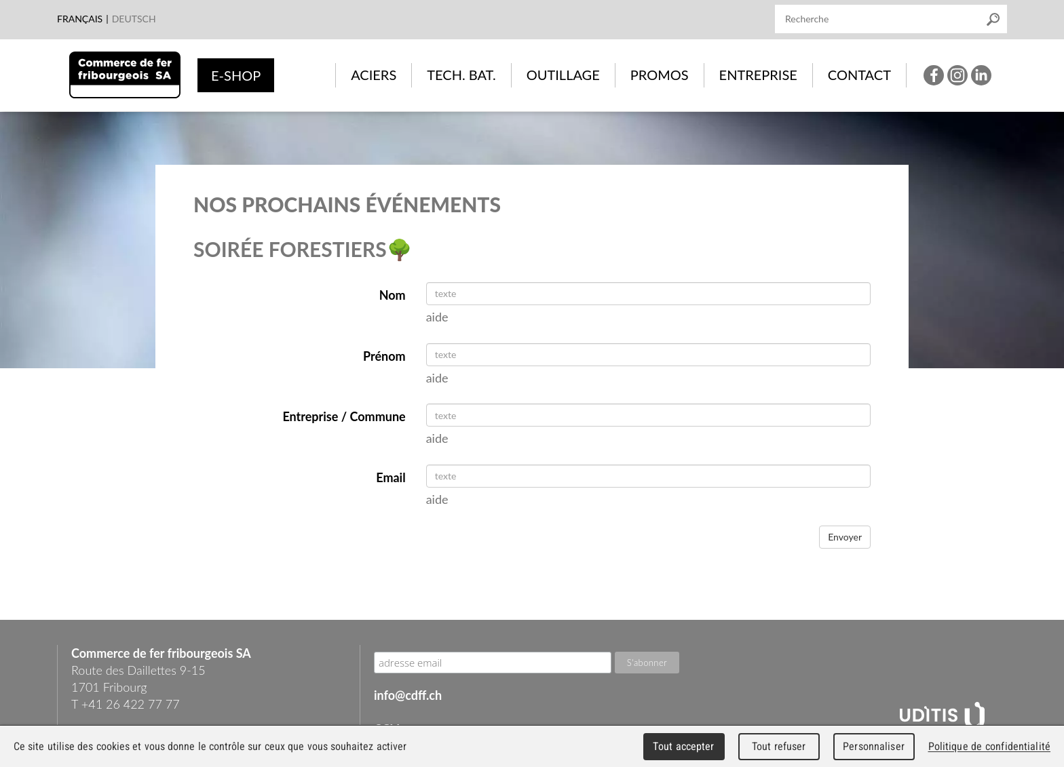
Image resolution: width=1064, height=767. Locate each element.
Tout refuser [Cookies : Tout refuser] (779, 746)
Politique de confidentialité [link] (989, 746)
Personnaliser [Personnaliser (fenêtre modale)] (874, 746)
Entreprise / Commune (343, 416)
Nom (392, 295)
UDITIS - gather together (942, 717)
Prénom (384, 356)
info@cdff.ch (408, 695)
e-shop (236, 75)
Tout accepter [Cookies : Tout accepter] (683, 746)
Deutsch (134, 18)
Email (390, 477)
